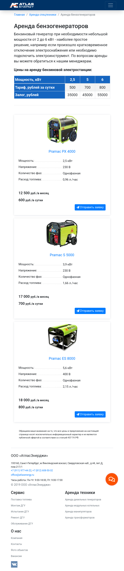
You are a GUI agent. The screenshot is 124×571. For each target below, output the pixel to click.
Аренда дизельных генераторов (83, 499)
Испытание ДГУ (20, 511)
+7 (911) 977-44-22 (21, 470)
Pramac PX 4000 (62, 151)
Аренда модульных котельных (82, 505)
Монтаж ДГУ (18, 505)
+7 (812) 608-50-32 (42, 470)
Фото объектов (19, 550)
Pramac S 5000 (62, 255)
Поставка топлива (21, 499)
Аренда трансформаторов (80, 517)
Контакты (16, 544)
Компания (16, 538)
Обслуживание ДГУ (22, 523)
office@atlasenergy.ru (22, 474)
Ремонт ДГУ (18, 517)
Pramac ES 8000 (62, 358)
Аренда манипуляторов (78, 511)
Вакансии (16, 556)
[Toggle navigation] (110, 5)
